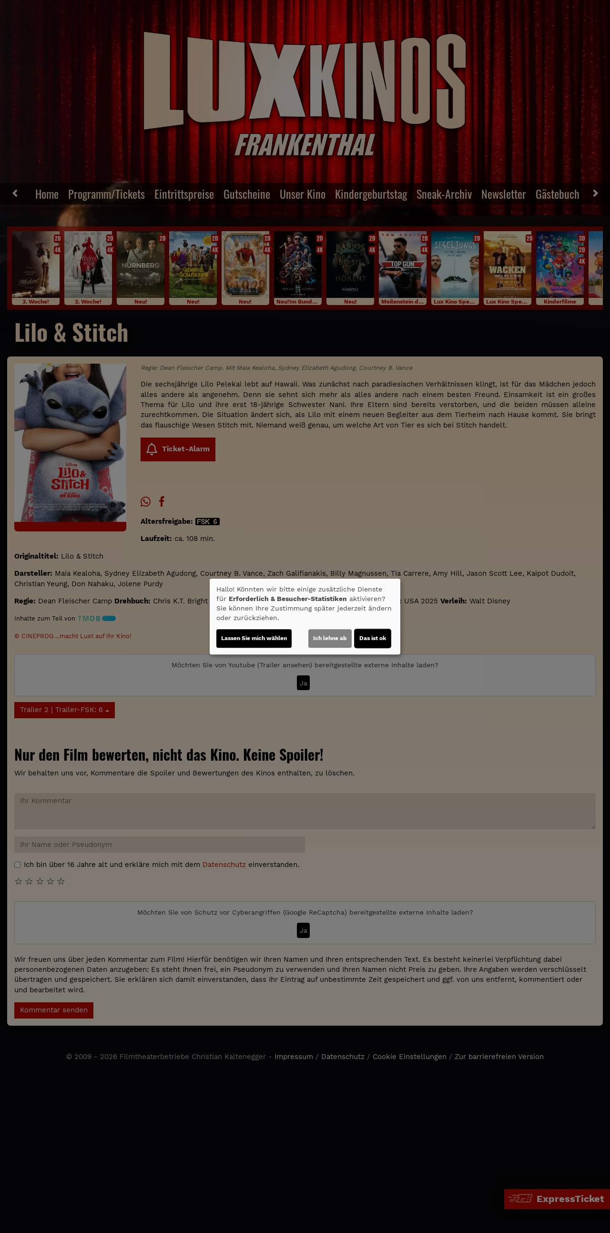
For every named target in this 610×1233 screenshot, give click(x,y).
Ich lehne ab (330, 638)
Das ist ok (372, 638)
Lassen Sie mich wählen (254, 638)
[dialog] (305, 617)
